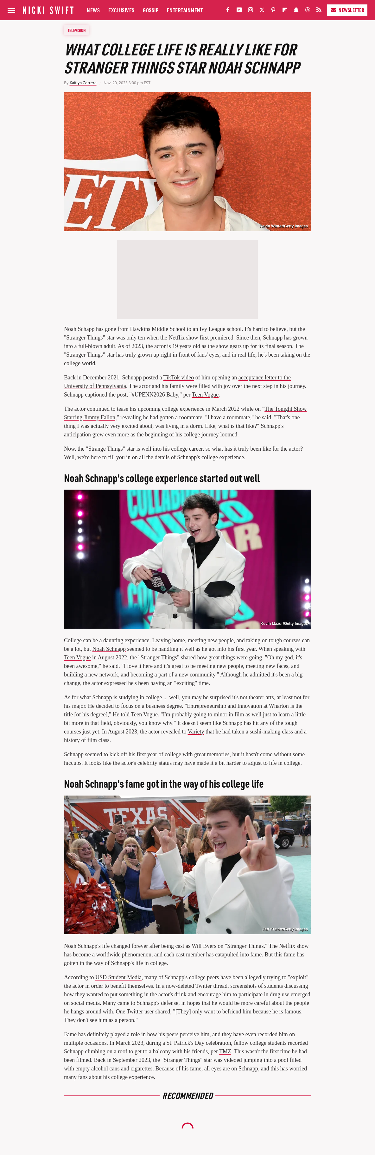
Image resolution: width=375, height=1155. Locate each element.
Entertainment (185, 10)
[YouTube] (239, 11)
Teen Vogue (205, 394)
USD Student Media (118, 977)
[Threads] (307, 11)
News (93, 10)
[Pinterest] (273, 11)
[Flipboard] (285, 11)
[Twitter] (262, 11)
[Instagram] (250, 11)
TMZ (225, 1051)
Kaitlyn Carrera (83, 82)
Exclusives (121, 10)
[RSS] (319, 11)
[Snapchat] (296, 11)
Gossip (150, 10)
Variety (196, 731)
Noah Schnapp (108, 649)
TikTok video (178, 377)
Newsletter (347, 10)
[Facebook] (228, 11)
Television (77, 30)
